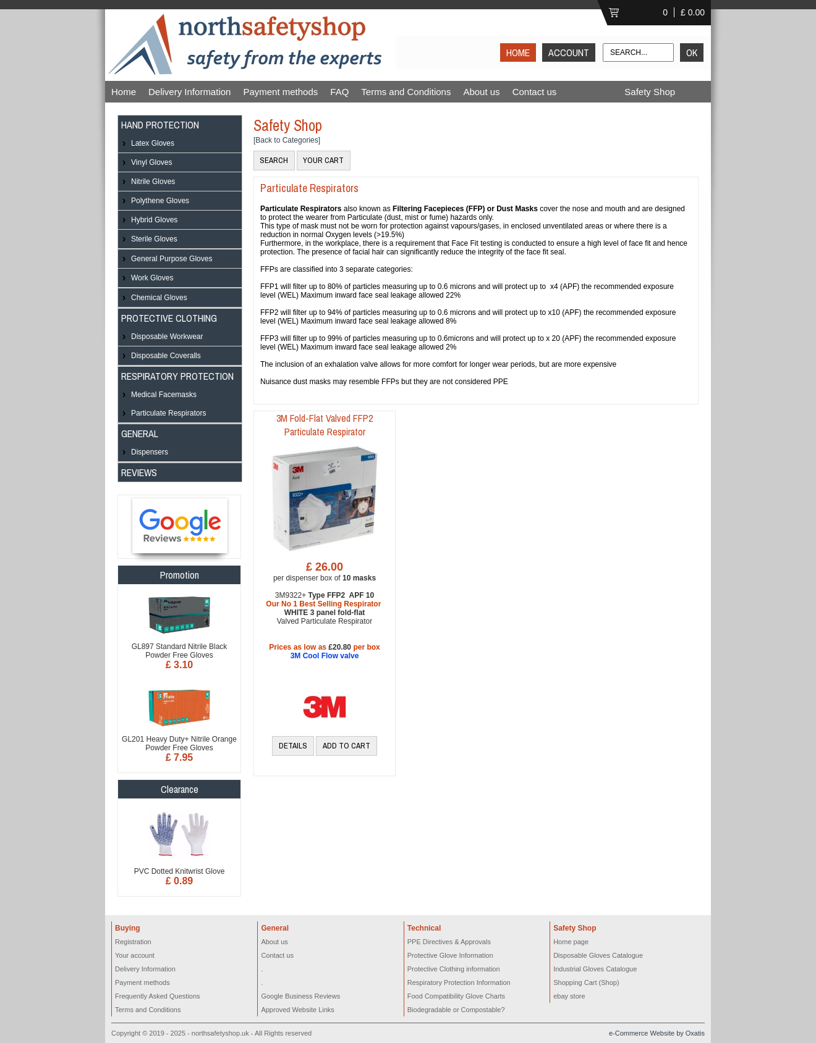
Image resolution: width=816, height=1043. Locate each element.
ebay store (569, 996)
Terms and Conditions (406, 91)
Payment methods (280, 91)
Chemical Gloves (159, 297)
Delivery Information (189, 91)
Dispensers (149, 452)
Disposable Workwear (167, 336)
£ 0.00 (693, 12)
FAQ (339, 91)
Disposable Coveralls (166, 355)
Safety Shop (649, 91)
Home (123, 91)
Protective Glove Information (450, 955)
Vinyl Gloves (151, 162)
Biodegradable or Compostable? (456, 1009)
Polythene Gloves (160, 200)
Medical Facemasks (164, 394)
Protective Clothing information (453, 969)
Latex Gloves (152, 143)
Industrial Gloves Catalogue (595, 969)
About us (481, 91)
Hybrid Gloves (154, 220)
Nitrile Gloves (153, 181)
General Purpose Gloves (171, 258)
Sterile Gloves (154, 239)
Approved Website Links (297, 1009)
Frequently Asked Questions (157, 996)
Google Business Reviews (300, 996)
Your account (135, 955)
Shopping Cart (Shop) (586, 982)
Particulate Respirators (168, 413)
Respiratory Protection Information (459, 982)
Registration (133, 941)
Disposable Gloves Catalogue (598, 955)
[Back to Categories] (286, 140)
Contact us (534, 91)
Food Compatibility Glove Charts (456, 996)
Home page (571, 941)
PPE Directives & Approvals (449, 941)
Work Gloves (152, 278)
